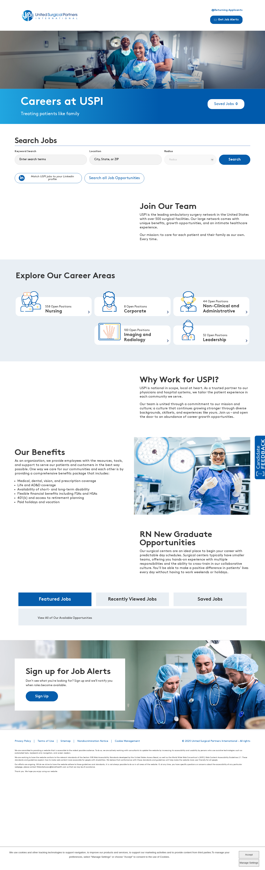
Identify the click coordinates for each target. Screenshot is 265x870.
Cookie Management (127, 827)
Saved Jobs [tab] (210, 685)
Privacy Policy (23, 827)
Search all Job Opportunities (114, 178)
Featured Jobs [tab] (55, 685)
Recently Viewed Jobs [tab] (132, 685)
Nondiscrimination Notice (92, 827)
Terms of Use (46, 827)
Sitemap (66, 827)
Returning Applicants (227, 10)
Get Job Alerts (226, 19)
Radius (168, 151)
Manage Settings (249, 862)
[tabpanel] (132, 702)
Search (235, 159)
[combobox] (125, 160)
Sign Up (42, 782)
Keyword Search (25, 151)
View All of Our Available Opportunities (65, 703)
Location (95, 151)
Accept (249, 854)
